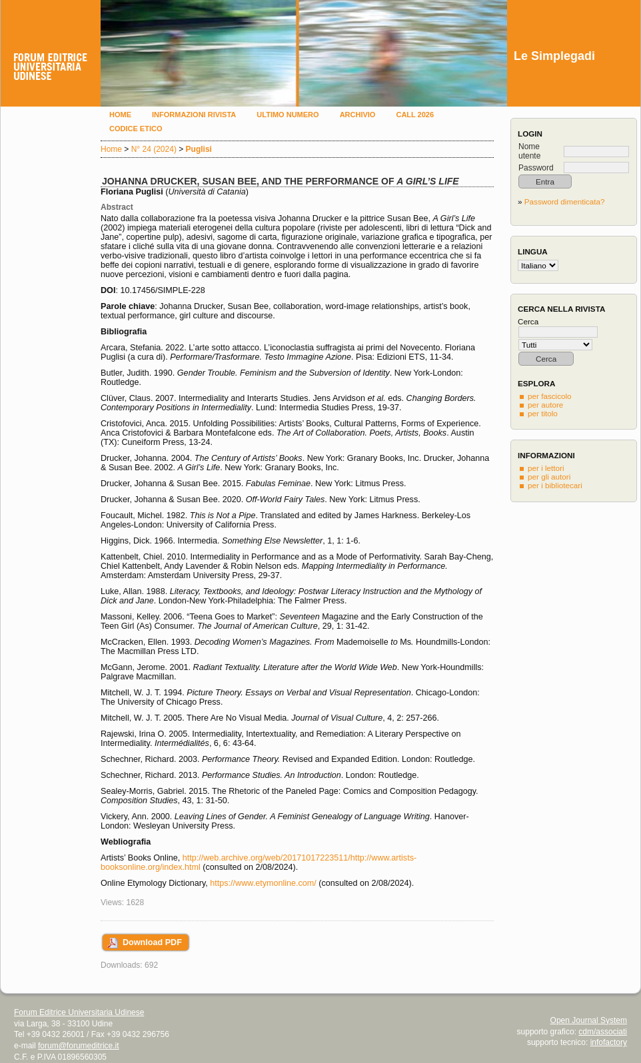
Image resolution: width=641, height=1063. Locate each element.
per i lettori (546, 468)
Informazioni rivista (194, 115)
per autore (545, 404)
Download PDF (152, 942)
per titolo (543, 413)
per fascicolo (550, 396)
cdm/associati (602, 1031)
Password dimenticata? (564, 201)
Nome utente (529, 151)
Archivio (358, 115)
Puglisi (199, 149)
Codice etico (135, 129)
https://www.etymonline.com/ (263, 883)
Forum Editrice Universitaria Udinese (79, 1012)
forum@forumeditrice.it (78, 1045)
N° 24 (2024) (154, 149)
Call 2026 (415, 115)
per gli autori (549, 476)
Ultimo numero (288, 115)
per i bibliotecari (555, 485)
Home (120, 115)
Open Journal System (588, 1020)
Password (536, 168)
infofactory (608, 1042)
